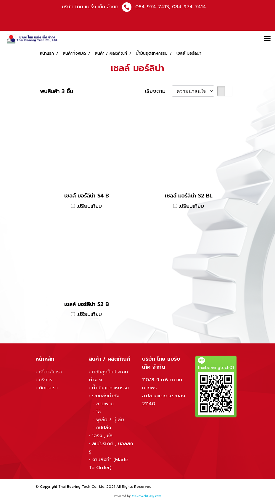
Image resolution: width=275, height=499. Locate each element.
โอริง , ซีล (102, 435)
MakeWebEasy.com (146, 496)
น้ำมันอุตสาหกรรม (110, 387)
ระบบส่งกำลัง (105, 395)
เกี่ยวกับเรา (50, 371)
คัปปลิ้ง (103, 427)
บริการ (45, 379)
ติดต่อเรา (48, 387)
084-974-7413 (152, 6)
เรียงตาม (158, 91)
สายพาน (105, 403)
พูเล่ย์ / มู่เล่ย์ (110, 419)
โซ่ (98, 411)
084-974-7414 (189, 6)
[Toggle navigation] (267, 39)
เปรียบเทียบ (89, 206)
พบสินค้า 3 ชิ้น (56, 91)
